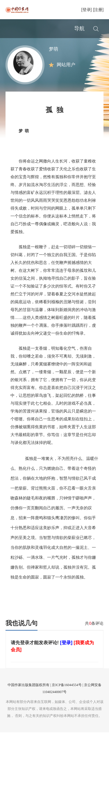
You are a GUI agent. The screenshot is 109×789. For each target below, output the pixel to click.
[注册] (98, 9)
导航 (79, 28)
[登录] (86, 9)
